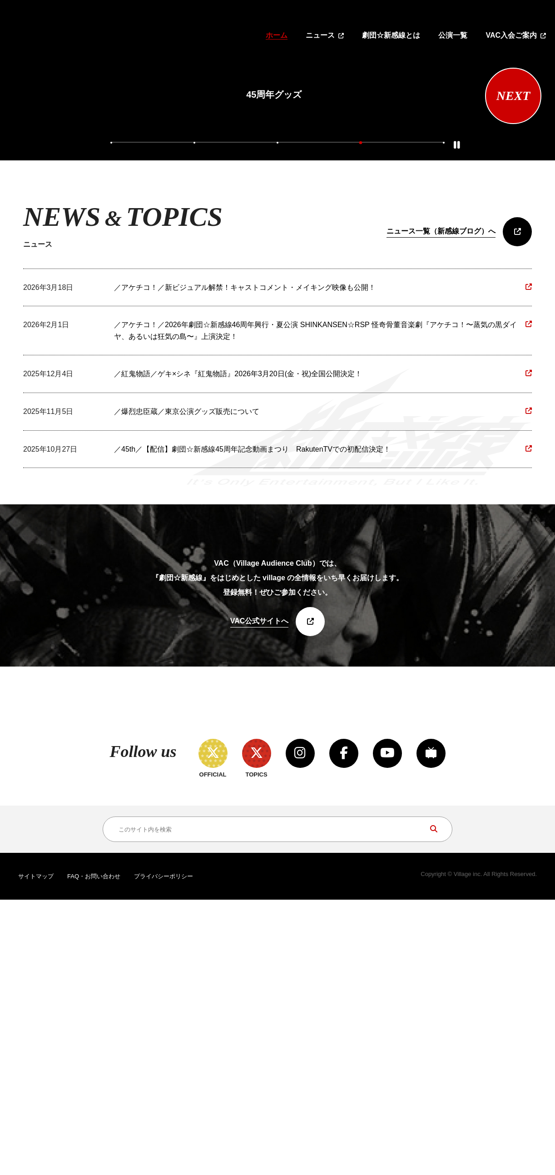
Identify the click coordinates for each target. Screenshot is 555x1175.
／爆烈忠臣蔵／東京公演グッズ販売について (186, 610)
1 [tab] (113, 339)
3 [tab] (277, 339)
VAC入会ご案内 (511, 35)
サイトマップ (36, 1152)
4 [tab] (359, 339)
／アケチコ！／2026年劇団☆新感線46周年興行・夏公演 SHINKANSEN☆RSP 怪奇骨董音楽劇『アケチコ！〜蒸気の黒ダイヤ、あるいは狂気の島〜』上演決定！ (315, 529)
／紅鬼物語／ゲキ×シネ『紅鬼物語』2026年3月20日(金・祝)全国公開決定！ (238, 572)
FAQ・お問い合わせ (93, 1152)
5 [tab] (442, 339)
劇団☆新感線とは (391, 35)
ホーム (276, 35)
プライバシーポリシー (163, 1152)
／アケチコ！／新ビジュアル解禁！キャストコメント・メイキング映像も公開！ (245, 486)
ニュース (320, 35)
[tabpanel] (274, 186)
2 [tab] (195, 339)
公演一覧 (452, 35)
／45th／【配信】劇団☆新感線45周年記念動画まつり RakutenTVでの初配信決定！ (252, 648)
